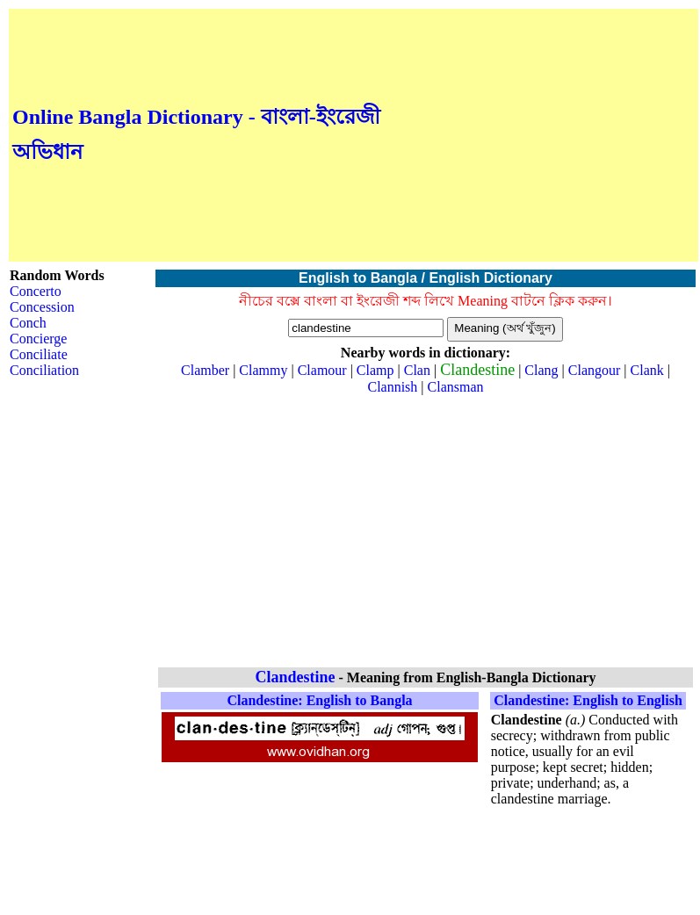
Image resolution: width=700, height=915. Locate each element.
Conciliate (39, 354)
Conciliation (44, 370)
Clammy (263, 370)
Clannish (392, 386)
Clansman (456, 386)
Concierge (38, 338)
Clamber (205, 370)
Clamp (375, 370)
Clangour (594, 370)
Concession (42, 306)
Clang (541, 370)
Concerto (35, 291)
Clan (417, 370)
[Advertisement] (540, 135)
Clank (647, 370)
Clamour (322, 370)
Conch (28, 322)
